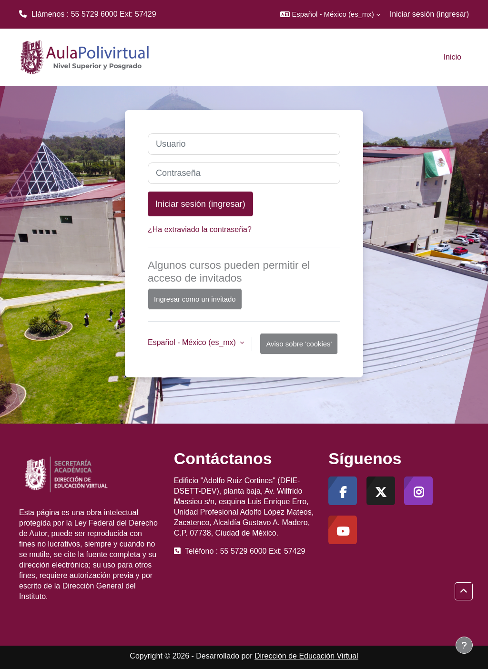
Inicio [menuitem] (452, 57)
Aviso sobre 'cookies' (299, 344)
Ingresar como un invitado (195, 299)
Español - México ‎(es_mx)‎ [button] (193, 342)
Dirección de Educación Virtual (306, 656)
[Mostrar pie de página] (464, 645)
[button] (330, 14)
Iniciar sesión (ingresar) (429, 14)
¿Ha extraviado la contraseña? (200, 229)
